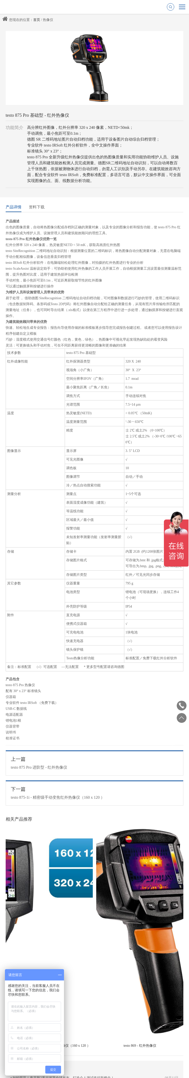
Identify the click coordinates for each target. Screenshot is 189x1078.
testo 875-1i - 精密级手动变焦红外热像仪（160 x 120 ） (94, 792)
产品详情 (13, 207)
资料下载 (37, 207)
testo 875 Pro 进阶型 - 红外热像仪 (94, 762)
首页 (36, 20)
